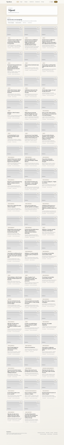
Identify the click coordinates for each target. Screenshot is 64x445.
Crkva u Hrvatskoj (46, 110)
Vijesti (18, 1)
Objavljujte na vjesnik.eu (41, 432)
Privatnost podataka (43, 434)
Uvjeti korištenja (49, 434)
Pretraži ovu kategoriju (11, 22)
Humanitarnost (37, 1)
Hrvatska (9, 251)
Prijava (56, 1)
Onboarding (47, 432)
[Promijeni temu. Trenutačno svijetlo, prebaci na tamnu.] (51, 2)
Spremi (21, 27)
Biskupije (26, 1)
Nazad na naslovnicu (18, 22)
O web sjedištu (55, 434)
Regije (21, 1)
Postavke (51, 432)
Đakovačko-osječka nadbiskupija (48, 368)
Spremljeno (56, 432)
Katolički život (32, 1)
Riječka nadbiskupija (28, 251)
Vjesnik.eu (9, 1)
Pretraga (42, 1)
